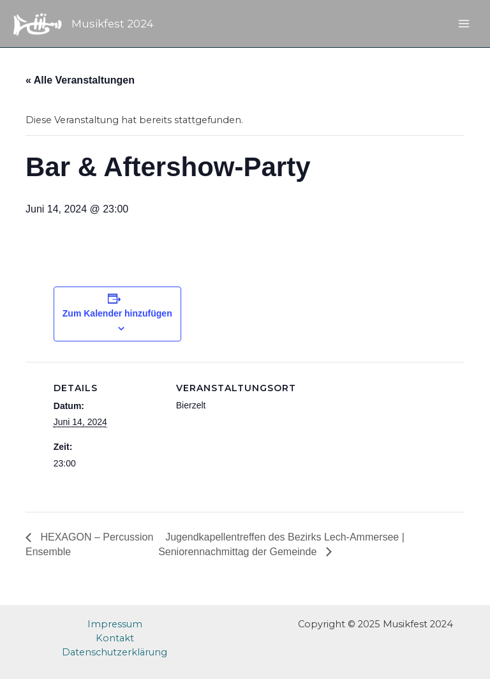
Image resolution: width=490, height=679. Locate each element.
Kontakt (115, 638)
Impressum (114, 624)
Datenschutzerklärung (114, 652)
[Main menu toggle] (463, 23)
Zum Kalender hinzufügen (117, 313)
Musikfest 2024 (112, 23)
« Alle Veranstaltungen (80, 80)
